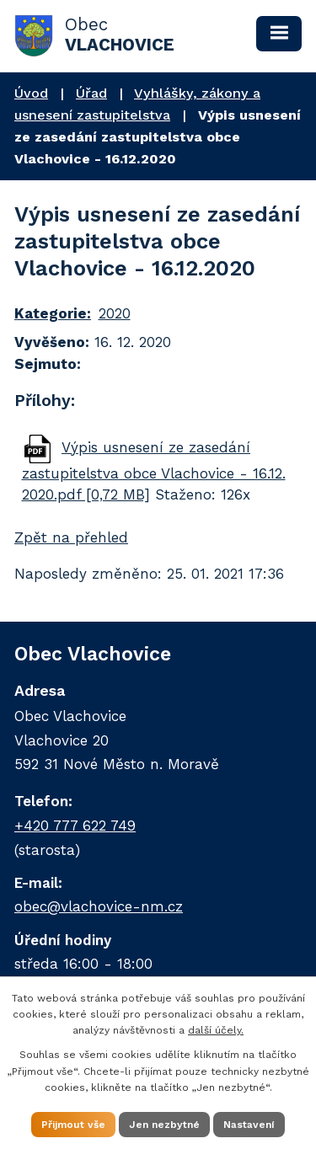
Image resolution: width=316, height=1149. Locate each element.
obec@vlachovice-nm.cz (98, 906)
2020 (115, 313)
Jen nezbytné (164, 1124)
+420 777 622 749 (75, 825)
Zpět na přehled (71, 537)
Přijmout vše (73, 1124)
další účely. (216, 1030)
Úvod (31, 93)
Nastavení (249, 1124)
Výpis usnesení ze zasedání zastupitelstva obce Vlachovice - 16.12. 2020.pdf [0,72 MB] (154, 471)
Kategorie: (52, 313)
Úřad (91, 93)
